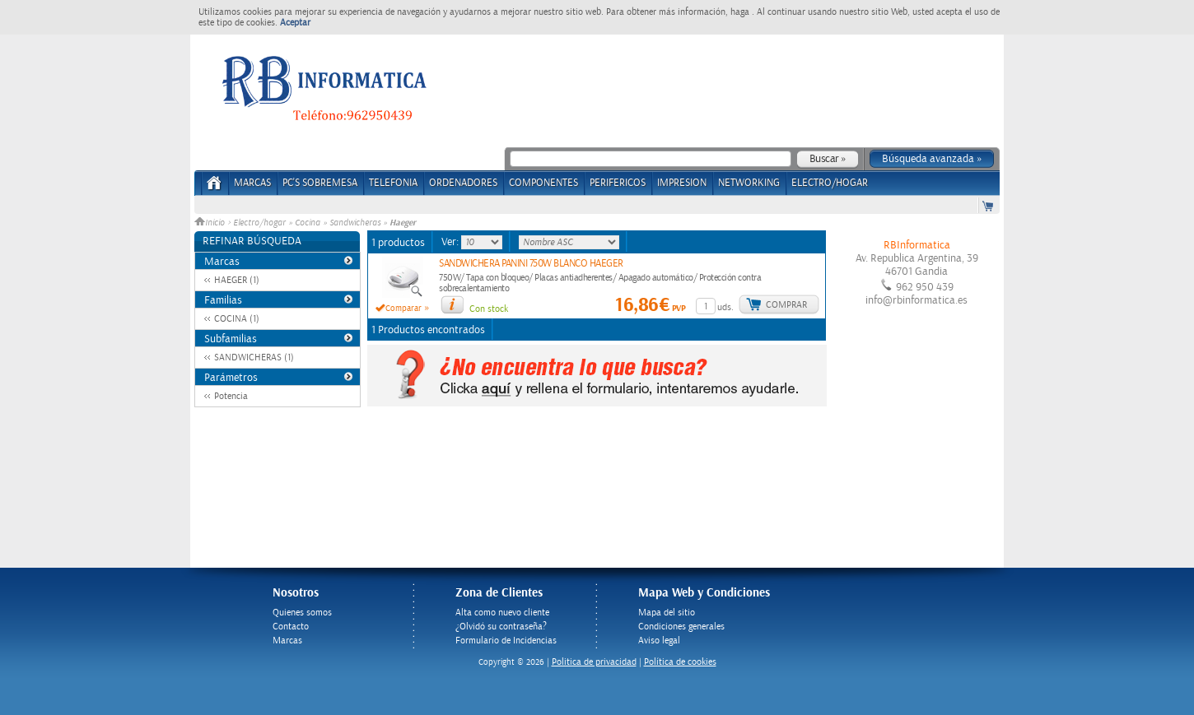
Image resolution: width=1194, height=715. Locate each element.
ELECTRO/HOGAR (829, 183)
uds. (725, 307)
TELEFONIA (393, 183)
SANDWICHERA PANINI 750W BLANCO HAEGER (531, 264)
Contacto (291, 626)
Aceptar (295, 22)
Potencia (231, 396)
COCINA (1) (236, 318)
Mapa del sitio (666, 612)
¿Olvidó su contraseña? (501, 626)
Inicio (210, 223)
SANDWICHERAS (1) (254, 357)
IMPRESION (682, 183)
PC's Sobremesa (319, 183)
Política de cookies (680, 662)
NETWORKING (749, 183)
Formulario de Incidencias (506, 640)
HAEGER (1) (236, 280)
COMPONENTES (543, 183)
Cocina (307, 223)
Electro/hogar (259, 223)
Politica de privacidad (594, 662)
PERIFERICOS (618, 183)
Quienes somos (302, 612)
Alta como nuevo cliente (502, 612)
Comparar (403, 308)
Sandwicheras (354, 223)
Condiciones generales (681, 626)
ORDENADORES (463, 183)
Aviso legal (659, 640)
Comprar (786, 304)
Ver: (451, 241)
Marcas (252, 183)
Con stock (488, 309)
